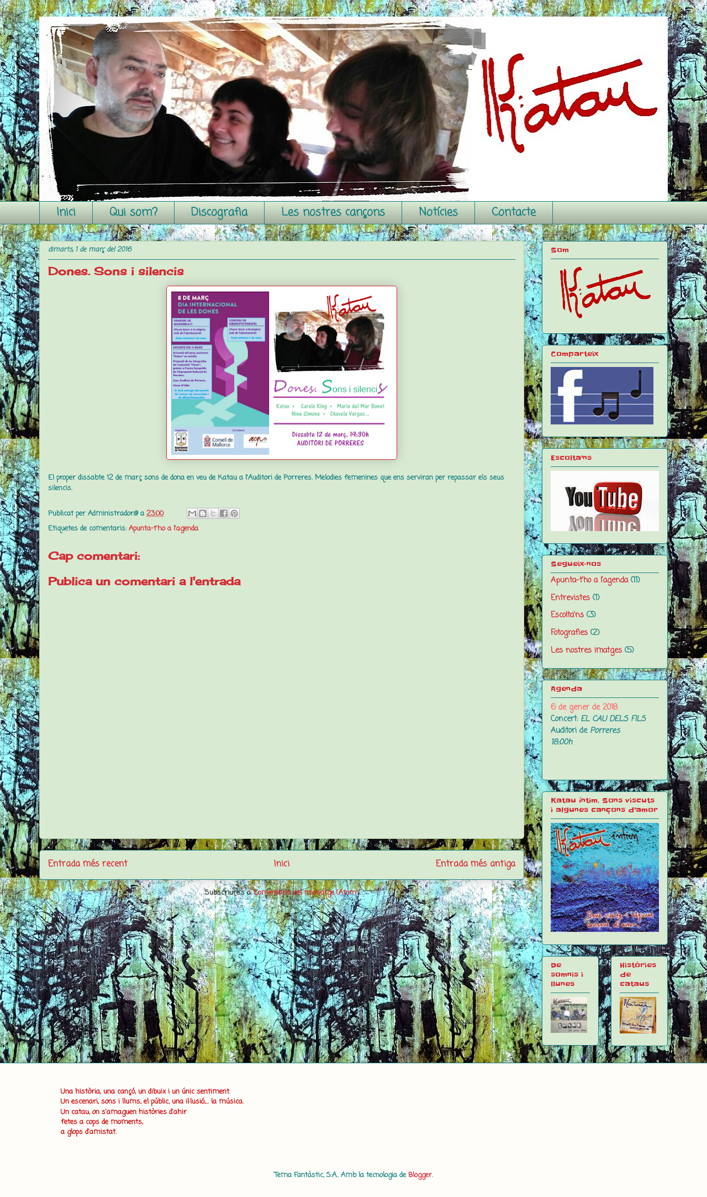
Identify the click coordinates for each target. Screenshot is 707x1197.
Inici (66, 212)
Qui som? (133, 212)
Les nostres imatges (586, 651)
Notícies (438, 212)
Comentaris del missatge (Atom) (306, 893)
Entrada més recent (88, 864)
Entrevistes (570, 598)
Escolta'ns (567, 615)
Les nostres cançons (333, 212)
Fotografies (569, 633)
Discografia (219, 212)
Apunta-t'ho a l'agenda (163, 528)
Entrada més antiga (475, 864)
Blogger (420, 1175)
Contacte (514, 212)
